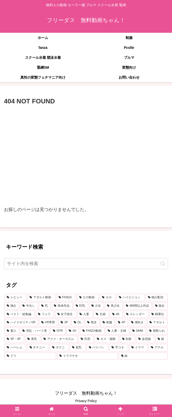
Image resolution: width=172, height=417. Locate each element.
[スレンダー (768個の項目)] (136, 314)
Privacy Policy (86, 401)
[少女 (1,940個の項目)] (96, 306)
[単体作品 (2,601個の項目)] (62, 306)
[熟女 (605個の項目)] (92, 322)
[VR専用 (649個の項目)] (48, 322)
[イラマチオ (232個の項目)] (87, 356)
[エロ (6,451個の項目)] (108, 297)
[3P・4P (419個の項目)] (14, 339)
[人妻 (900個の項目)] (85, 314)
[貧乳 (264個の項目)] (78, 347)
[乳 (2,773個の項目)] (45, 306)
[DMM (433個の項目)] (138, 331)
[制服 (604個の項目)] (107, 322)
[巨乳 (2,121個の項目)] (80, 306)
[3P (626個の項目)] (64, 322)
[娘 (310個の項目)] (161, 339)
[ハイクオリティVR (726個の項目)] (21, 322)
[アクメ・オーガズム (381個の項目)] (59, 339)
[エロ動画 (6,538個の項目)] (88, 297)
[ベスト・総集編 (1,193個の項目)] (19, 314)
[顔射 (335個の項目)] (127, 339)
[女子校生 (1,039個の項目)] (65, 314)
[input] (86, 263)
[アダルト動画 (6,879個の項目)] (41, 297)
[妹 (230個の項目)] (143, 356)
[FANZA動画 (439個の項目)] (92, 331)
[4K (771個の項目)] (116, 314)
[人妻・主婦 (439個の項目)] (117, 331)
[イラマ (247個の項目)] (138, 347)
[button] (163, 264)
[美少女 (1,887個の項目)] (113, 306)
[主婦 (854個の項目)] (101, 314)
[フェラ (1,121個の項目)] (45, 314)
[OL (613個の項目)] (77, 322)
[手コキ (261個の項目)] (118, 347)
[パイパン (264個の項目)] (97, 347)
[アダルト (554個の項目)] (157, 322)
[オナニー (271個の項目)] (38, 347)
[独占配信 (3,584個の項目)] (157, 297)
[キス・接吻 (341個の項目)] (107, 339)
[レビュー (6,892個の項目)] (15, 297)
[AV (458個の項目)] (73, 331)
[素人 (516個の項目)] (11, 331)
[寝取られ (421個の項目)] (157, 331)
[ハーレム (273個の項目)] (15, 347)
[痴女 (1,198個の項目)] (160, 306)
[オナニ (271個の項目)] (59, 347)
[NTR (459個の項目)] (58, 331)
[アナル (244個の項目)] (158, 347)
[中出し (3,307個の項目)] (29, 306)
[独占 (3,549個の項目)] (11, 306)
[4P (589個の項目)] (122, 322)
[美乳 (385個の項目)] (32, 339)
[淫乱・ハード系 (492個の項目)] (35, 331)
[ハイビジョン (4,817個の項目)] (130, 297)
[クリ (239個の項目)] (30, 356)
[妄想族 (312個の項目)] (145, 339)
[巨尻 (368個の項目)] (86, 339)
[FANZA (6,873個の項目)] (66, 297)
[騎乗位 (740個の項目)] (158, 314)
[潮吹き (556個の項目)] (137, 322)
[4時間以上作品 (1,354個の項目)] (138, 306)
